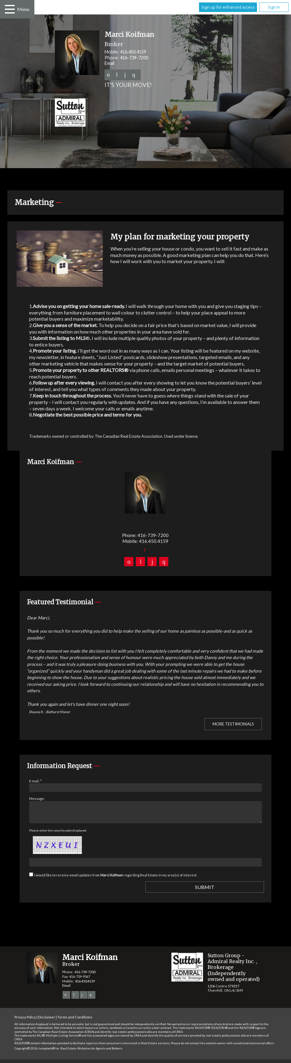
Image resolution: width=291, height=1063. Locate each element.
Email (109, 63)
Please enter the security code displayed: (58, 834)
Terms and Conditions (74, 1021)
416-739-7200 (134, 57)
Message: (37, 798)
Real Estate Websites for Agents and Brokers (91, 1052)
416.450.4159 (133, 51)
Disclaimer (46, 1021)
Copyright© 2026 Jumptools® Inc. (37, 1052)
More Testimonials (233, 723)
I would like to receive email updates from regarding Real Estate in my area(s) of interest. (115, 879)
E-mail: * (35, 781)
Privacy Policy (25, 1021)
